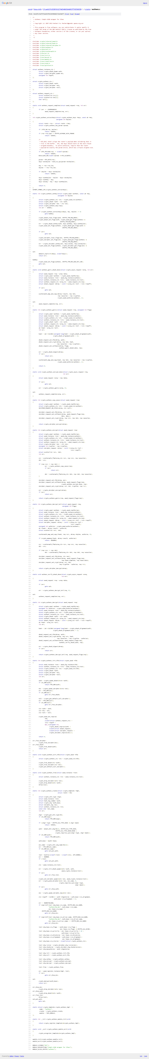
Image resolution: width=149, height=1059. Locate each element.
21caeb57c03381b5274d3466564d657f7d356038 (62, 9)
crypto (87, 9)
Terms (22, 1056)
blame (77, 14)
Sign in (145, 3)
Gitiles (11, 1056)
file (66, 14)
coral (30, 9)
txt (141, 1056)
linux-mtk (37, 9)
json (145, 1056)
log (72, 14)
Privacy (16, 1056)
